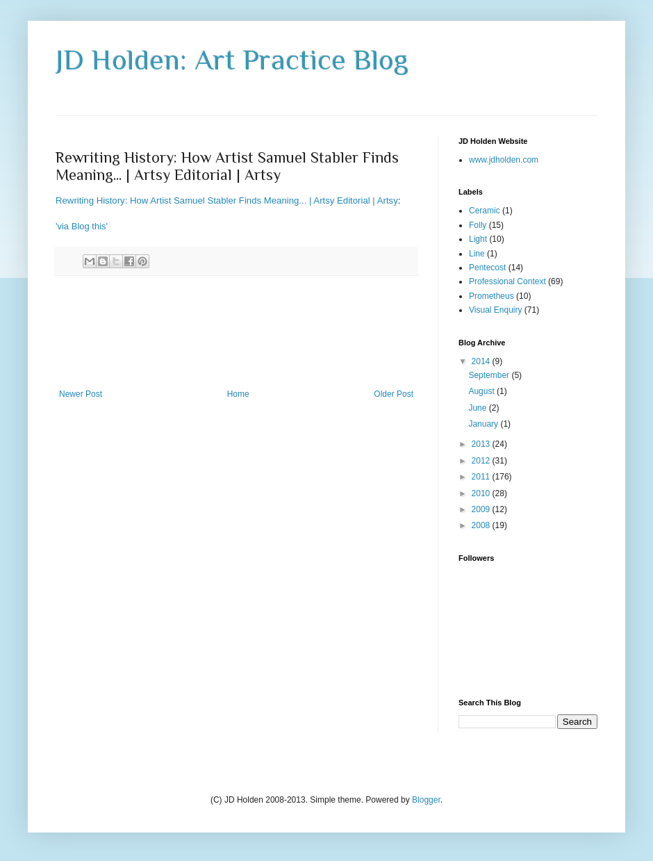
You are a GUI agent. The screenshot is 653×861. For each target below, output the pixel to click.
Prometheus (491, 296)
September (489, 375)
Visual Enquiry (495, 310)
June (478, 408)
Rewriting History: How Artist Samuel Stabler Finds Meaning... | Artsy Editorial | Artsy (227, 200)
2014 (482, 361)
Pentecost (487, 267)
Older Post (393, 394)
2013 (482, 444)
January (484, 424)
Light (478, 239)
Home (238, 394)
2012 (482, 461)
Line (477, 254)
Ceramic (484, 210)
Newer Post (80, 394)
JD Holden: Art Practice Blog (232, 59)
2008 (482, 525)
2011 (482, 477)
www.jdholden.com (503, 160)
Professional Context (507, 281)
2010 (482, 493)
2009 (482, 509)
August (482, 391)
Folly (477, 225)
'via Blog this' (82, 226)
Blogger (426, 800)
